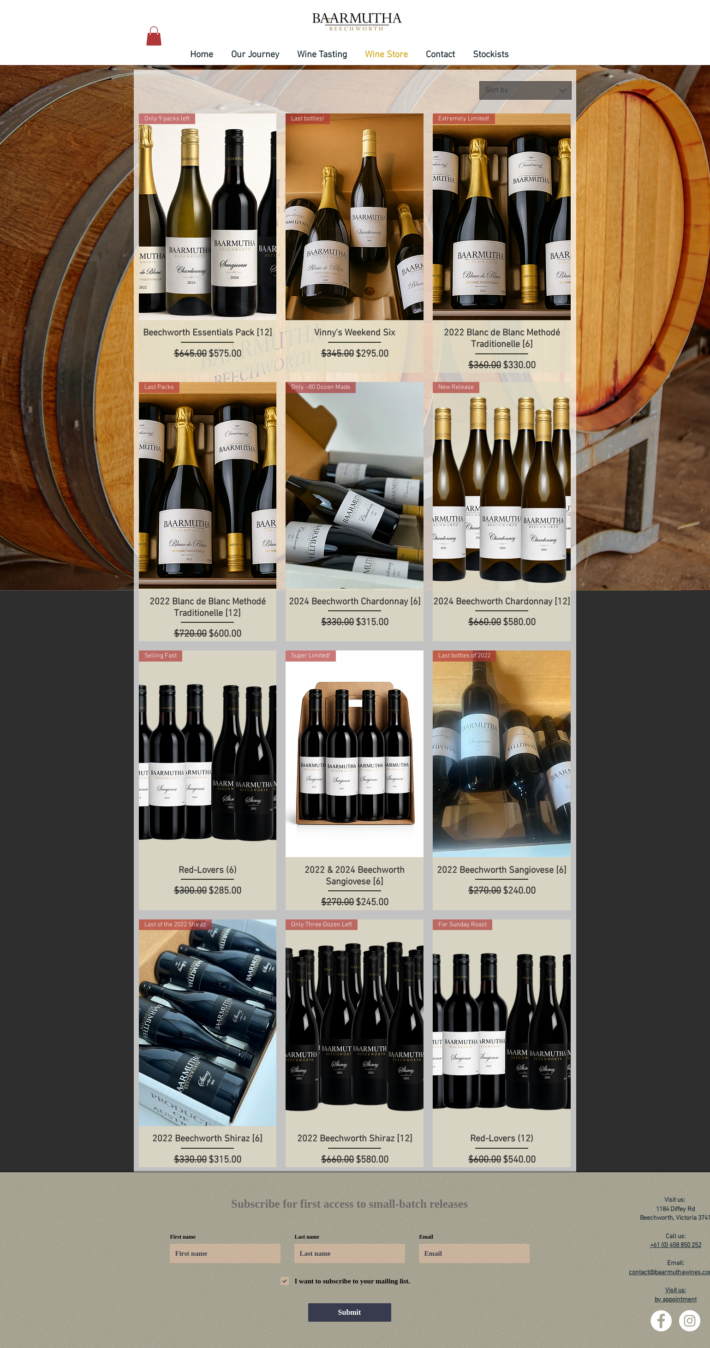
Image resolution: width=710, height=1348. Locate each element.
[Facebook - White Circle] (661, 1320)
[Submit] (349, 1312)
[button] (154, 36)
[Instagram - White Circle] (689, 1320)
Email (426, 1237)
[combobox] (525, 90)
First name (183, 1237)
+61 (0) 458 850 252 (675, 1245)
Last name (307, 1237)
